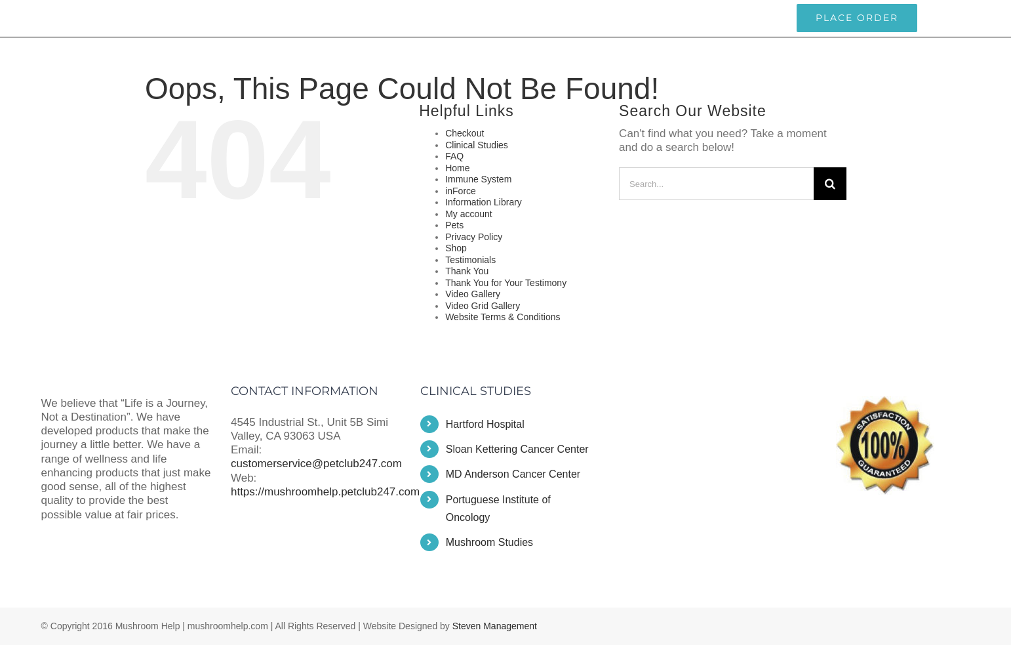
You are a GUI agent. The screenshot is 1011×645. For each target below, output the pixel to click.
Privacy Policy (473, 237)
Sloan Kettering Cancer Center (517, 449)
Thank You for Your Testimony (505, 283)
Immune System (478, 179)
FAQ (454, 156)
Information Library (483, 202)
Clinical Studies (476, 145)
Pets (454, 225)
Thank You (466, 271)
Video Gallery (472, 294)
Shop (456, 248)
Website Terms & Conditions (502, 317)
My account (468, 214)
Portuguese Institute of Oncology (498, 508)
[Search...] (716, 183)
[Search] (830, 183)
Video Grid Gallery (482, 306)
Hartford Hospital (485, 424)
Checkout (464, 133)
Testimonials (470, 260)
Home (457, 168)
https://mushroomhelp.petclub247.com (325, 492)
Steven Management (494, 626)
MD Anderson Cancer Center (513, 474)
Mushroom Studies (489, 542)
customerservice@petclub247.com (110, 17)
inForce (460, 191)
